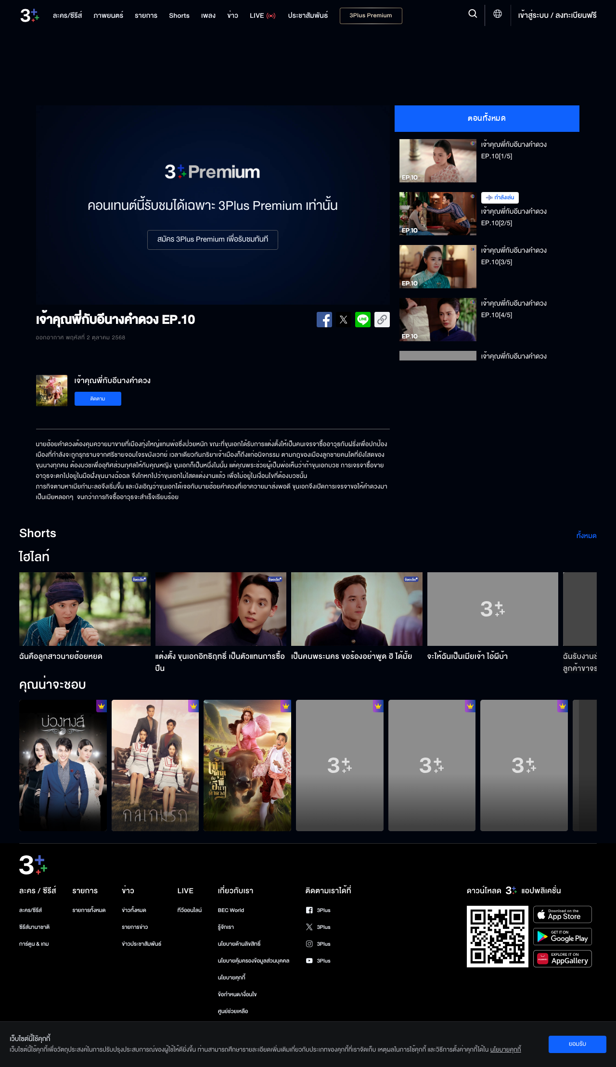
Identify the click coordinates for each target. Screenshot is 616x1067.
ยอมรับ (577, 1044)
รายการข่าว (135, 927)
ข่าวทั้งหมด (134, 910)
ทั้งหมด (587, 535)
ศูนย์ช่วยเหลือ (233, 1011)
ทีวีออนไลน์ (190, 910)
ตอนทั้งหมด (487, 118)
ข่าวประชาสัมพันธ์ (141, 944)
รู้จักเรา (226, 927)
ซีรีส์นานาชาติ (34, 927)
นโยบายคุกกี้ (231, 977)
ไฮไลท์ (34, 557)
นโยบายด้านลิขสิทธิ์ (239, 944)
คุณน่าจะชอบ (52, 685)
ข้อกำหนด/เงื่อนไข (237, 994)
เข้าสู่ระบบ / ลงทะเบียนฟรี (557, 15)
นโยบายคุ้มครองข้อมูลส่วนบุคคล (254, 960)
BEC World (231, 910)
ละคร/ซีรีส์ (30, 910)
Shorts (37, 533)
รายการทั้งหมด (88, 910)
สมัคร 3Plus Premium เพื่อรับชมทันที (212, 239)
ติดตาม (97, 399)
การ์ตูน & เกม (34, 944)
